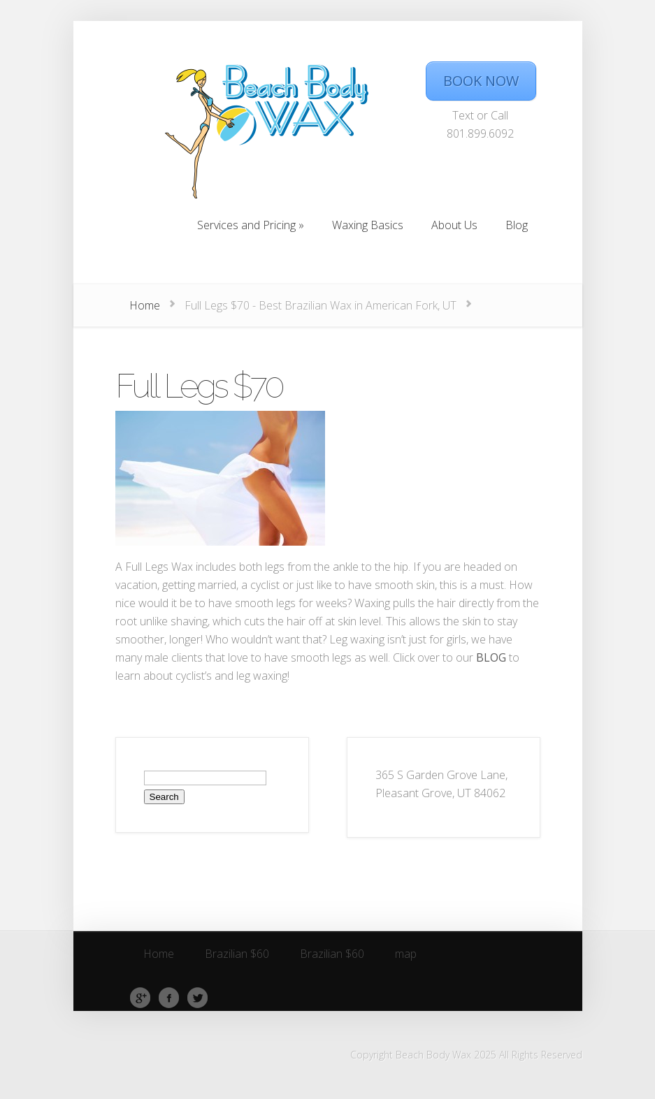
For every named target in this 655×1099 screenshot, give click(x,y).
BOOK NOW (481, 80)
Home (144, 305)
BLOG (491, 657)
